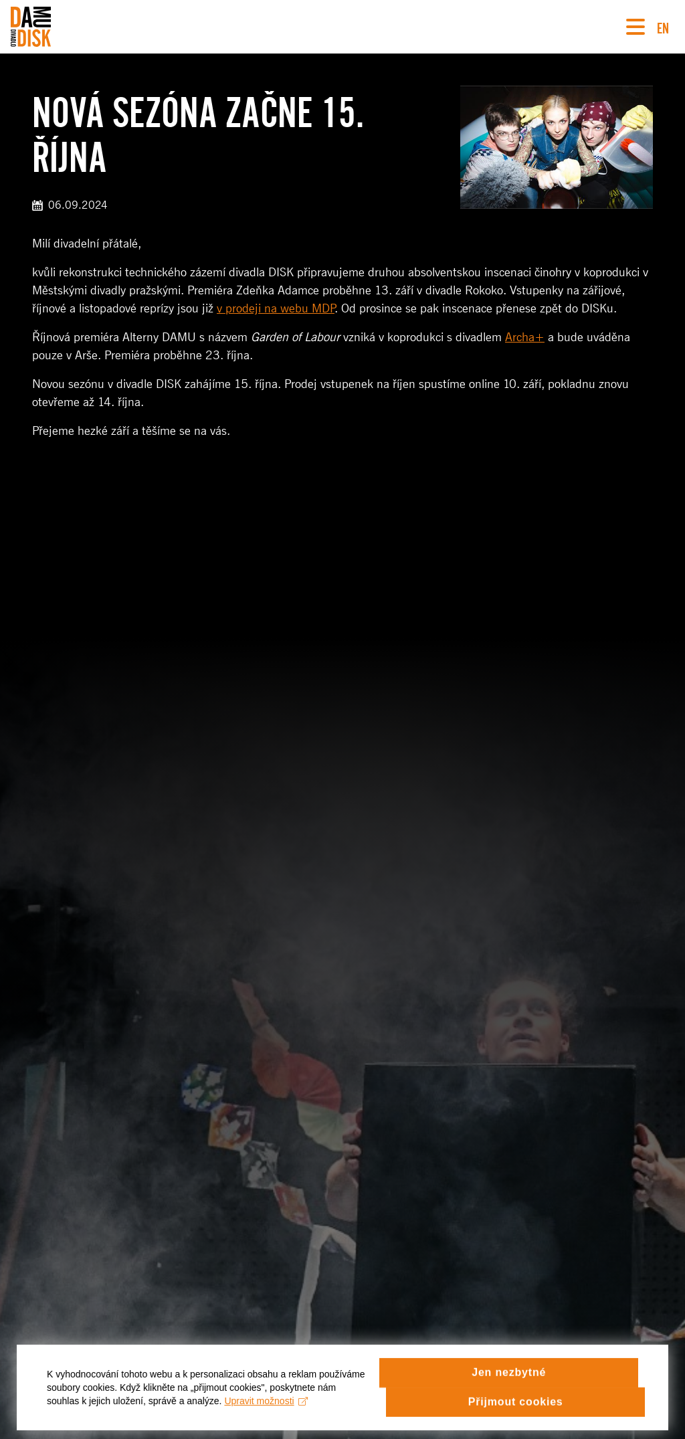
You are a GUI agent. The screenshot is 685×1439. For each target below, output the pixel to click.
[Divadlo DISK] (31, 27)
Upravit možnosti (266, 1407)
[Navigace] (635, 26)
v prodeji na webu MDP (275, 308)
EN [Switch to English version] (663, 26)
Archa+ (525, 337)
